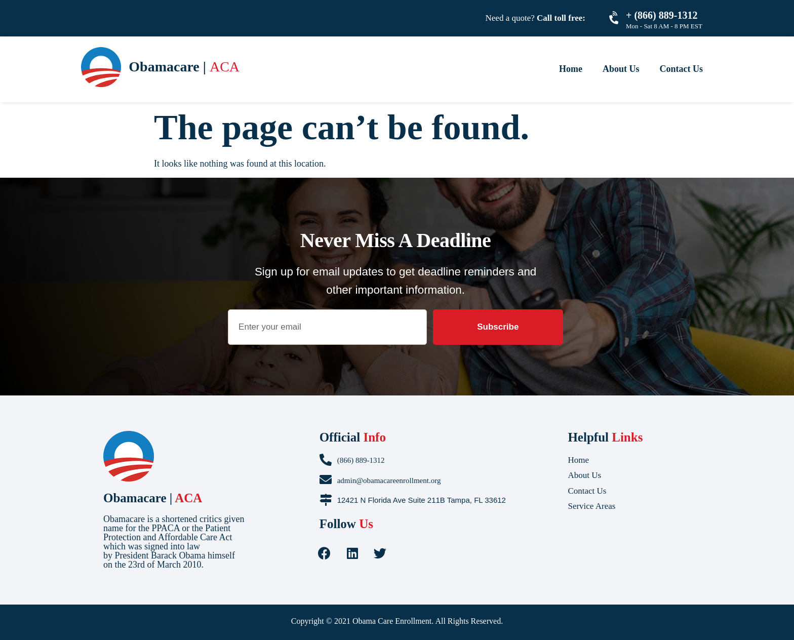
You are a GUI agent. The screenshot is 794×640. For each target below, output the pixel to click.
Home (570, 69)
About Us (621, 69)
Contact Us (681, 69)
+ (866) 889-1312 (661, 15)
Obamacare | (152, 498)
